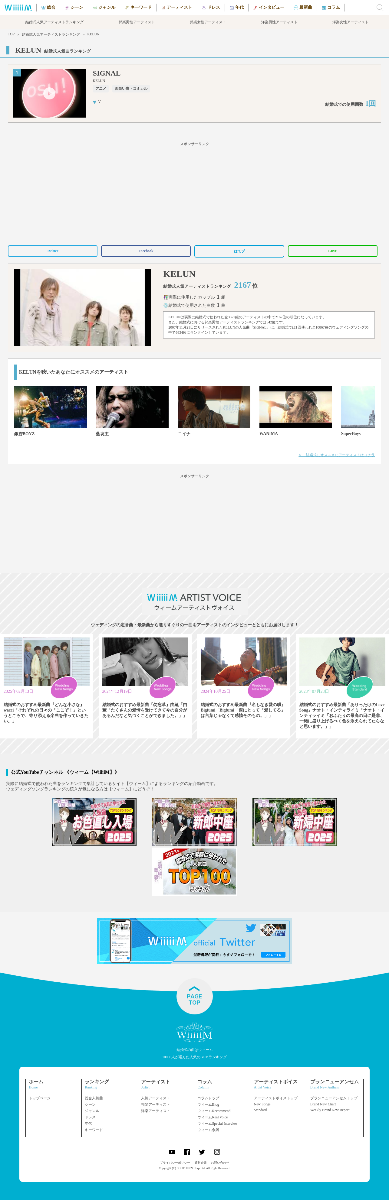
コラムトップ (208, 1098)
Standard (260, 1110)
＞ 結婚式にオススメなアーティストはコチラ (336, 455)
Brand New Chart (323, 1104)
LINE (332, 251)
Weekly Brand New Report (330, 1110)
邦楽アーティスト (155, 1104)
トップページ (40, 1098)
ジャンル (92, 1111)
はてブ (239, 251)
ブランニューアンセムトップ (334, 1098)
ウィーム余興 (208, 1130)
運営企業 (201, 1162)
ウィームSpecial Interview (217, 1123)
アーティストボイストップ (276, 1098)
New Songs (262, 1104)
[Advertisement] (194, 192)
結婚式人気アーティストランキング (51, 34)
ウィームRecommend (213, 1111)
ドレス (90, 1117)
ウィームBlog (208, 1104)
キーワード (94, 1130)
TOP (11, 34)
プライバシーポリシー (175, 1162)
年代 (88, 1123)
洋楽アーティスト (155, 1111)
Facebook (145, 251)
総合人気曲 (94, 1098)
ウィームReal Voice (212, 1117)
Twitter (52, 251)
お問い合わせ (220, 1162)
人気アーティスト (155, 1098)
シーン (90, 1104)
